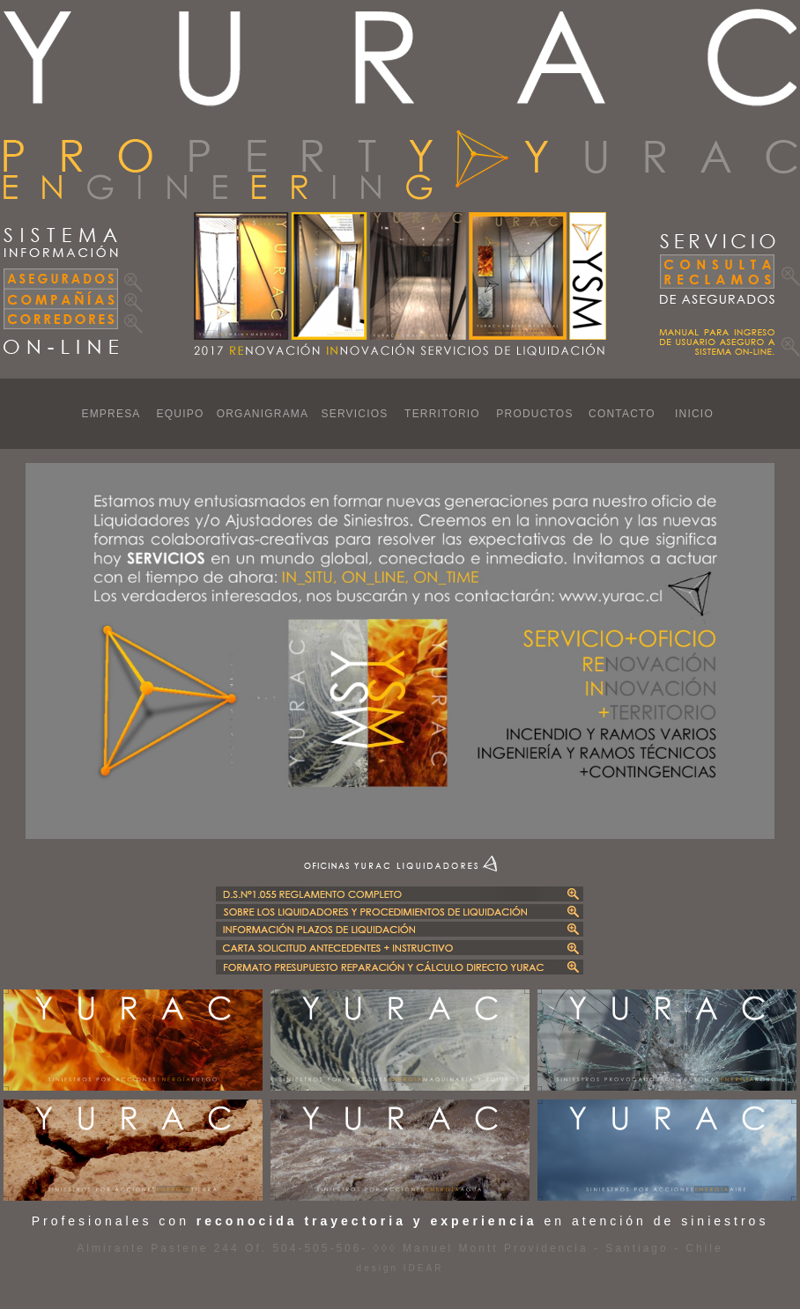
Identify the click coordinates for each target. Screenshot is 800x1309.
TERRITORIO (442, 414)
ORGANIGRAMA (263, 414)
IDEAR (420, 1268)
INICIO (694, 414)
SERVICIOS (355, 414)
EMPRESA (110, 414)
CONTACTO (622, 414)
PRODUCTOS (534, 414)
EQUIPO (180, 414)
